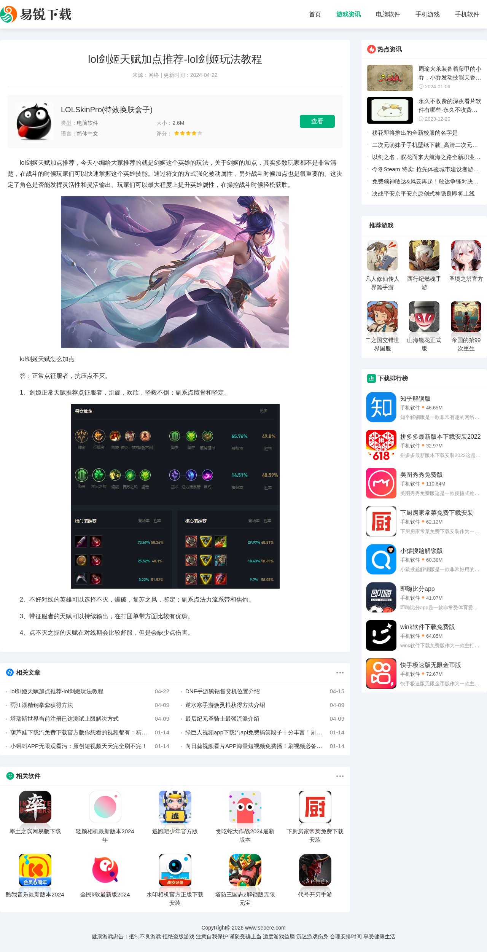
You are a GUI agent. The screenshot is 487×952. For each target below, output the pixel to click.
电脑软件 (388, 14)
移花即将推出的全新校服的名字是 (415, 132)
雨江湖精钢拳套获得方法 (89, 705)
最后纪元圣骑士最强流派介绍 (264, 719)
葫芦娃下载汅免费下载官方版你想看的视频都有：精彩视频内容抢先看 (89, 732)
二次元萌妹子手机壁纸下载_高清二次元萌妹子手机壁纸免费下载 (425, 146)
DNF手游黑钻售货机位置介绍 (264, 691)
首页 (315, 14)
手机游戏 (427, 14)
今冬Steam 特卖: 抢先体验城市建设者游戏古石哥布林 (425, 170)
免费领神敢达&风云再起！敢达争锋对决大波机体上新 (425, 183)
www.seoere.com (265, 928)
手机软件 (467, 14)
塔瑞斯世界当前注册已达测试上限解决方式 (89, 719)
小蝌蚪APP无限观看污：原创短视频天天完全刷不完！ (89, 746)
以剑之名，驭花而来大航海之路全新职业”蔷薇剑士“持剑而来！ (424, 158)
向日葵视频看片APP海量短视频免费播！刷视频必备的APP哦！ (264, 746)
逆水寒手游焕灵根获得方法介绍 (264, 705)
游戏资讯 (348, 14)
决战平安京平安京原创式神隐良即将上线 (423, 193)
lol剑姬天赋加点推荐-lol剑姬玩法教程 (89, 691)
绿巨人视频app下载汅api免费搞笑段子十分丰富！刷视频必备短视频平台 (264, 732)
